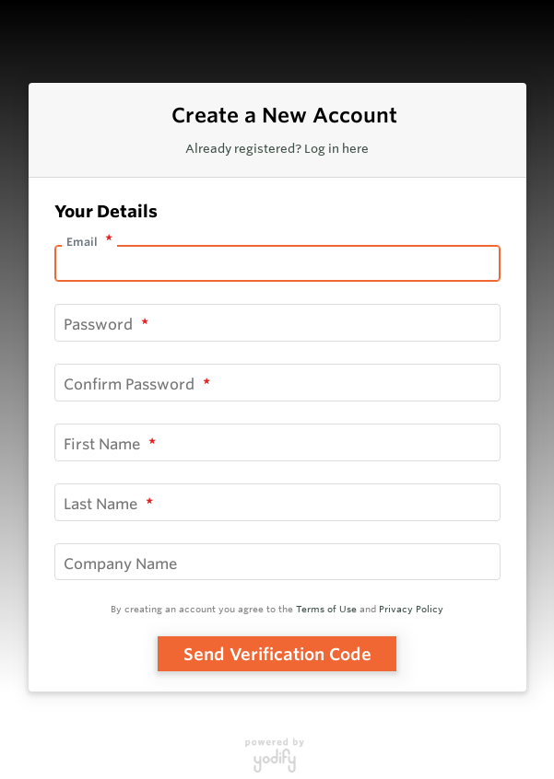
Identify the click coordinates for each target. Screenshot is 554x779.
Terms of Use (326, 609)
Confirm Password (131, 384)
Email (83, 242)
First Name (104, 444)
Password (100, 324)
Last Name (102, 503)
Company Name (120, 562)
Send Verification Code (277, 654)
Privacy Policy (411, 609)
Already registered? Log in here (277, 148)
